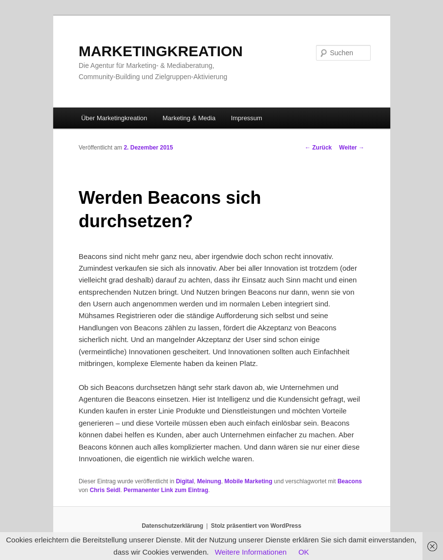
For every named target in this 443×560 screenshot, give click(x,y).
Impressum (246, 118)
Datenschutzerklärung (172, 525)
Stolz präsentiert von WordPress (256, 525)
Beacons (350, 481)
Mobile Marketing (249, 481)
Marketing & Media (189, 118)
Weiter (351, 147)
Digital (185, 481)
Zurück (318, 147)
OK (303, 552)
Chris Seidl (105, 490)
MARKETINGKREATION (161, 51)
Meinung (209, 481)
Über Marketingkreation (114, 118)
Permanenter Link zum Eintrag (166, 490)
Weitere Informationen (251, 552)
